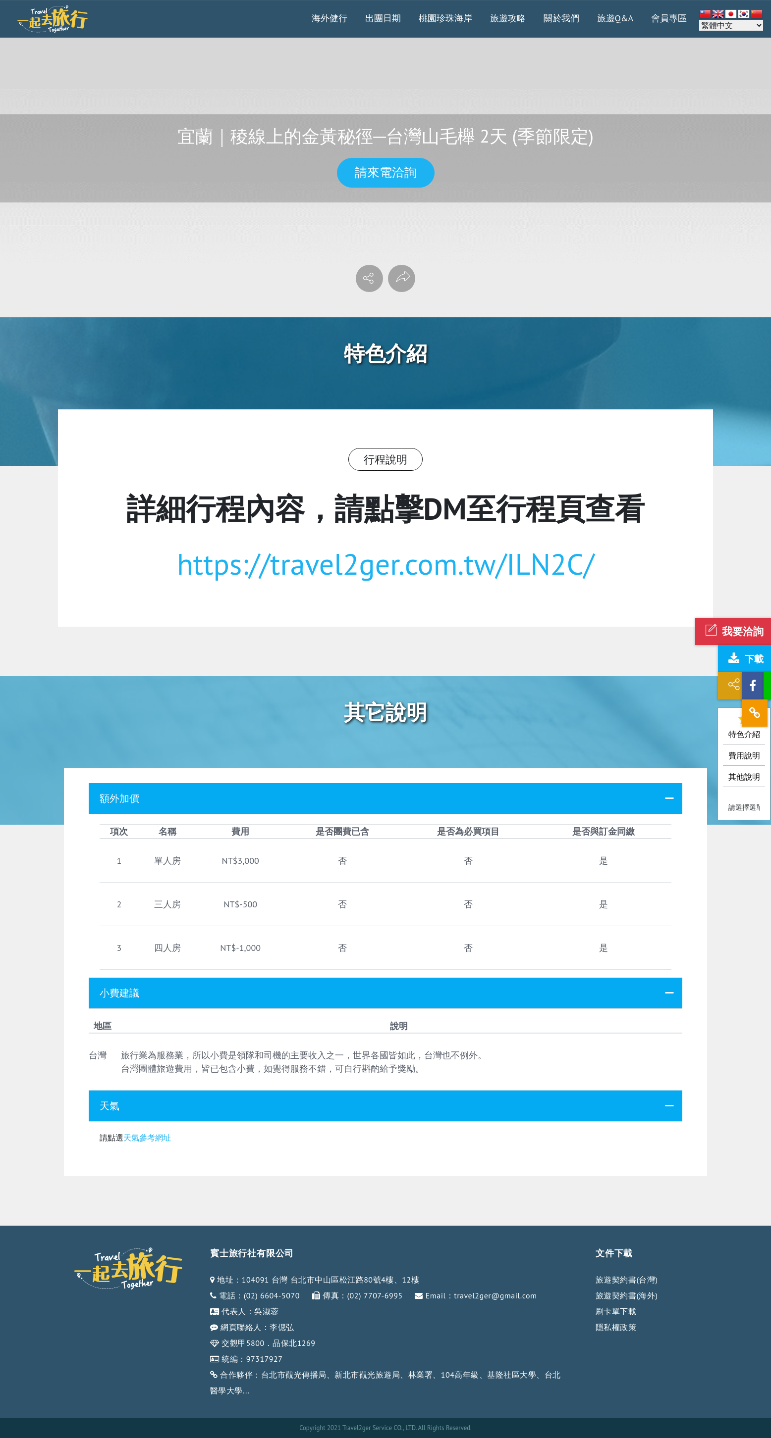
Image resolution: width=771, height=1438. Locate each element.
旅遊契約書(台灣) (627, 1280)
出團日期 (383, 18)
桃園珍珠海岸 (445, 18)
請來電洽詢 (386, 172)
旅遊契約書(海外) (627, 1295)
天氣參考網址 (147, 1137)
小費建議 (119, 993)
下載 (744, 658)
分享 (744, 686)
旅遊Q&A (615, 18)
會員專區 (669, 18)
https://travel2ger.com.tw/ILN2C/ (385, 564)
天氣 (109, 1105)
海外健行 (329, 18)
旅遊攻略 (508, 18)
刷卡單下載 (616, 1311)
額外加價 (119, 798)
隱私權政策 (616, 1327)
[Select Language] (731, 25)
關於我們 (561, 18)
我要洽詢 (733, 631)
